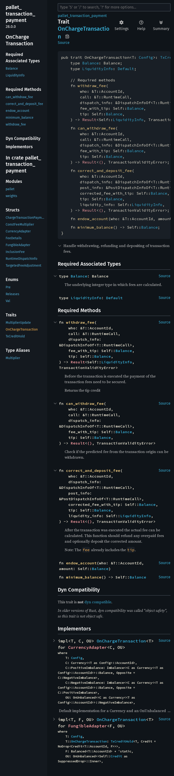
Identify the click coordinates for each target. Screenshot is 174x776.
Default (126, 68)
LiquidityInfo (97, 68)
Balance (90, 63)
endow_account (93, 218)
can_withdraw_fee (96, 128)
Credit (116, 756)
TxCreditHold (122, 741)
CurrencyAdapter (87, 647)
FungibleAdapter (87, 726)
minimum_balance (95, 227)
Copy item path (67, 36)
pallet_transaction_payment (82, 15)
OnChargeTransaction (121, 641)
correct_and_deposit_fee (105, 170)
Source (64, 42)
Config (146, 57)
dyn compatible (97, 601)
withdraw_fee (92, 85)
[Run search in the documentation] (114, 7)
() (101, 162)
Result (89, 119)
